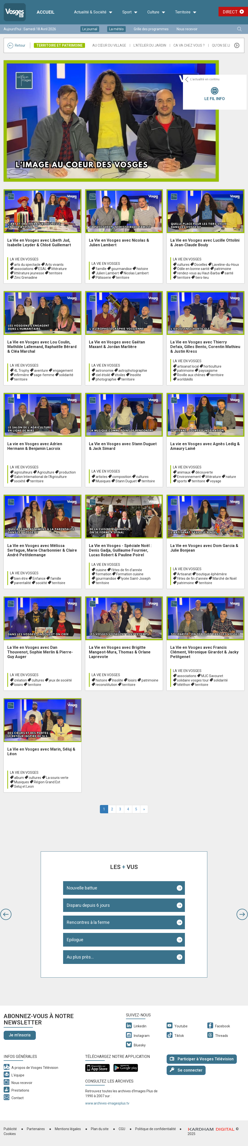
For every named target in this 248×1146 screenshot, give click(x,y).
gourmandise (121, 269)
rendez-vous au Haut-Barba (198, 273)
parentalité (22, 583)
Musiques (103, 481)
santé (229, 273)
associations (23, 269)
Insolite (135, 375)
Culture (156, 12)
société (19, 481)
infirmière (21, 375)
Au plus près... (80, 957)
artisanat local (188, 366)
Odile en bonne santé (193, 269)
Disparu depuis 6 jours (88, 905)
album (19, 778)
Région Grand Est (47, 782)
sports (182, 481)
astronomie (105, 370)
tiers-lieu (202, 277)
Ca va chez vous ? (189, 45)
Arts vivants (54, 265)
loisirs (18, 685)
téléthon (183, 685)
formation (103, 574)
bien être (21, 578)
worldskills (185, 379)
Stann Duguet (126, 481)
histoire (142, 269)
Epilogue (75, 939)
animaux (184, 472)
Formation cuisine (129, 574)
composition (121, 477)
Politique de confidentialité (155, 1129)
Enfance (39, 578)
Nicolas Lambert (136, 273)
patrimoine (222, 269)
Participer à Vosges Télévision (202, 1058)
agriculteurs (23, 472)
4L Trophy (21, 370)
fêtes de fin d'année (126, 570)
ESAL (42, 269)
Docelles (200, 265)
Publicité (10, 1129)
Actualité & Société (93, 12)
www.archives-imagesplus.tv (107, 1103)
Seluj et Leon (24, 786)
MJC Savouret (212, 676)
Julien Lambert (107, 273)
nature (231, 477)
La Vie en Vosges (24, 259)
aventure (41, 370)
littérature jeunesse (29, 273)
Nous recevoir (187, 29)
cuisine (101, 570)
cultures (183, 265)
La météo (116, 29)
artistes (101, 477)
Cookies (10, 1134)
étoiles (120, 375)
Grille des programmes (151, 29)
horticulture (212, 366)
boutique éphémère (211, 574)
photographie (106, 379)
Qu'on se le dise (225, 45)
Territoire (186, 12)
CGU (122, 1129)
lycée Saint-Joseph (136, 578)
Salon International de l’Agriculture (40, 477)
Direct (230, 11)
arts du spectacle (27, 265)
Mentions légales (68, 1129)
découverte (204, 472)
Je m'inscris (20, 1035)
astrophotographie (132, 370)
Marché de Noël (225, 578)
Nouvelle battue (82, 887)
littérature (59, 269)
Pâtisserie (103, 277)
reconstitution (106, 685)
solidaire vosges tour (193, 680)
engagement (63, 370)
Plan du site (100, 1129)
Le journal (89, 29)
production (67, 472)
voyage (215, 481)
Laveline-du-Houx (225, 265)
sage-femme (44, 375)
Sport (130, 12)
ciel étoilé (103, 375)
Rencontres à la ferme (88, 922)
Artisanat (184, 574)
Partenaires (36, 1129)
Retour (16, 45)
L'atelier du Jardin (150, 45)
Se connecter (186, 1070)
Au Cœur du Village (109, 45)
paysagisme (208, 370)
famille (101, 269)
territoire (55, 273)
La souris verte (57, 778)
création (20, 680)
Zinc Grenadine (25, 277)
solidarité (66, 375)
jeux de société (60, 680)
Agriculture (45, 472)
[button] (6, 914)
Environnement (189, 477)
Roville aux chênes (191, 375)
